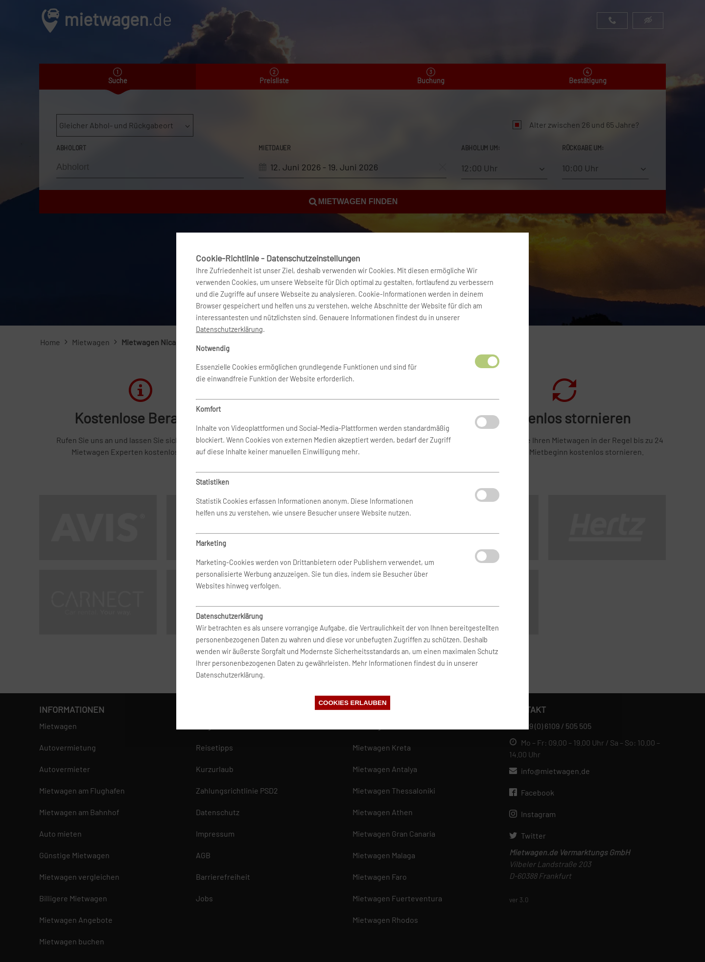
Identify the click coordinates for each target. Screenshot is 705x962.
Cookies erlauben (352, 702)
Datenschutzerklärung (229, 329)
